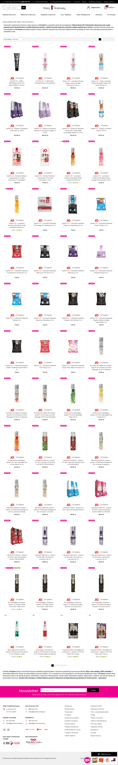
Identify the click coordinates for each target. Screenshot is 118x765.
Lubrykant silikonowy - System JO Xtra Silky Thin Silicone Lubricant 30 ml (101, 557)
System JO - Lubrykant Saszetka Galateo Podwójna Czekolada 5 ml (17, 367)
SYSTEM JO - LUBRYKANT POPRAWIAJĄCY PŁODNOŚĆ (45, 82)
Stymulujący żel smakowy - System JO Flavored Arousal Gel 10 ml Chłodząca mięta (17, 652)
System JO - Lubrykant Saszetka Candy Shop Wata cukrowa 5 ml (73, 366)
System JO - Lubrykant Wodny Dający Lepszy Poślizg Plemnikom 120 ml (73, 83)
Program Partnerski (71, 733)
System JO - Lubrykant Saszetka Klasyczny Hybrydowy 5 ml (45, 319)
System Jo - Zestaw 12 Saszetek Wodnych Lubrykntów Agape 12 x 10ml (45, 130)
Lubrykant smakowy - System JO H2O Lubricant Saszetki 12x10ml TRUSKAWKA (17, 557)
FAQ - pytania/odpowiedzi (99, 712)
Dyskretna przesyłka (72, 718)
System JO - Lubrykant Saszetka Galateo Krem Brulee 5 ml (73, 319)
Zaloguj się (68, 706)
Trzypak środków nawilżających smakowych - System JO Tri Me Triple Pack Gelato (73, 652)
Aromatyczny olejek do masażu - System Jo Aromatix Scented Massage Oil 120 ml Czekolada (45, 415)
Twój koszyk (69, 712)
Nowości (98, 15)
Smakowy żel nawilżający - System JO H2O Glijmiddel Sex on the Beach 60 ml (16, 462)
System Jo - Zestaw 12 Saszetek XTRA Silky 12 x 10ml (17, 129)
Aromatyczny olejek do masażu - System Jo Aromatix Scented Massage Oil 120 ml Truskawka (17, 415)
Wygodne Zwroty (97, 727)
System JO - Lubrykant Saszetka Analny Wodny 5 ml (101, 224)
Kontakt (93, 733)
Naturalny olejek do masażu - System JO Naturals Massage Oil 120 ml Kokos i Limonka (45, 510)
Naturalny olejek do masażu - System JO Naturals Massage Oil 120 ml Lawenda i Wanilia (17, 510)
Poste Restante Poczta (72, 730)
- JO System (17, 78)
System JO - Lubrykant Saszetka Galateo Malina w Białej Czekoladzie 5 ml (101, 320)
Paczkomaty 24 (70, 724)
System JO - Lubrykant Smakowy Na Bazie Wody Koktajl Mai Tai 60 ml (73, 178)
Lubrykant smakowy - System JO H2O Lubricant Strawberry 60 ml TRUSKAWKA (73, 462)
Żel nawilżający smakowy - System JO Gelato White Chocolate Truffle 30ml (17, 604)
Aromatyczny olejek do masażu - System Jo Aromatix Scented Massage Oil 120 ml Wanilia (101, 367)
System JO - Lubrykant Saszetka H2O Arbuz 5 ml (45, 366)
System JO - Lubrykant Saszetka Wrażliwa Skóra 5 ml (101, 272)
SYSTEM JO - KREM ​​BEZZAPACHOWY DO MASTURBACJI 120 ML (17, 83)
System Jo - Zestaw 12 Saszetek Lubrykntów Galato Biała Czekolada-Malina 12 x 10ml (73, 130)
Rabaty (84, 2)
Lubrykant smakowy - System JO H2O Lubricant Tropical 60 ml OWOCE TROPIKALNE (45, 462)
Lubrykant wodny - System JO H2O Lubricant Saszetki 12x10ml (73, 509)
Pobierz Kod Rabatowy (98, 721)
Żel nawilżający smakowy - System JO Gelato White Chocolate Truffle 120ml (45, 604)
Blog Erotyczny (96, 736)
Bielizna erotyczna (28, 15)
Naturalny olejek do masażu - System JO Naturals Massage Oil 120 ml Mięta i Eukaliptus (101, 462)
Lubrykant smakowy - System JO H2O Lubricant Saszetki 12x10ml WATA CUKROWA (101, 510)
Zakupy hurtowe (109, 2)
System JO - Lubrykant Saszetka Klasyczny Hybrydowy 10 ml (73, 224)
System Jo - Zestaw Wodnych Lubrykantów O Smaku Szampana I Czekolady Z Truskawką (17, 178)
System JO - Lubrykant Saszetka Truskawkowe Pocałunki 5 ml (17, 272)
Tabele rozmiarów (97, 718)
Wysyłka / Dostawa (71, 721)
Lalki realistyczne (83, 15)
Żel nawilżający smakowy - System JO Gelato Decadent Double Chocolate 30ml (73, 604)
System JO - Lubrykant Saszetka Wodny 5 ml (17, 319)
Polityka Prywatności (72, 727)
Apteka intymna (9, 15)
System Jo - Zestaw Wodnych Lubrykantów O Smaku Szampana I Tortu (45, 178)
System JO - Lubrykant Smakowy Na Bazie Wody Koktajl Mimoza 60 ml (17, 225)
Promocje (111, 15)
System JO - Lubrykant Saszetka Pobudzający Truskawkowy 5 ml (45, 224)
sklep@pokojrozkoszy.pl (37, 712)
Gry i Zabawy (66, 15)
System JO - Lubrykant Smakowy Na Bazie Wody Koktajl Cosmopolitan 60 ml (101, 178)
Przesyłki (77, 2)
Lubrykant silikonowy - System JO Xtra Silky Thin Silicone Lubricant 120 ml (45, 557)
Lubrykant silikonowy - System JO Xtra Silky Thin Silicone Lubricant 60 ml (73, 557)
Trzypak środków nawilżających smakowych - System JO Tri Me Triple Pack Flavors (101, 652)
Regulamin (94, 730)
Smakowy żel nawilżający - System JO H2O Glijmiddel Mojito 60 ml (73, 415)
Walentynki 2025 (96, 706)
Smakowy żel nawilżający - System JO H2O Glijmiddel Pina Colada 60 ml (101, 415)
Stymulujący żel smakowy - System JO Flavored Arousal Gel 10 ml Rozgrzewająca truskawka (45, 652)
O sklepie (68, 715)
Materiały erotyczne (97, 709)
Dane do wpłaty (96, 724)
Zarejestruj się (69, 709)
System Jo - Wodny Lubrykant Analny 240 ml (101, 129)
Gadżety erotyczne (48, 15)
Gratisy (93, 715)
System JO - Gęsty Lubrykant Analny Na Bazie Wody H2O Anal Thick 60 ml (101, 83)
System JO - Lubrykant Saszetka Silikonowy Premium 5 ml (45, 272)
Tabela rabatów (70, 736)
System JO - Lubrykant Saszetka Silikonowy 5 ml (73, 272)
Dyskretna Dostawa (95, 2)
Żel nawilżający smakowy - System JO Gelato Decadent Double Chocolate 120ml (101, 604)
